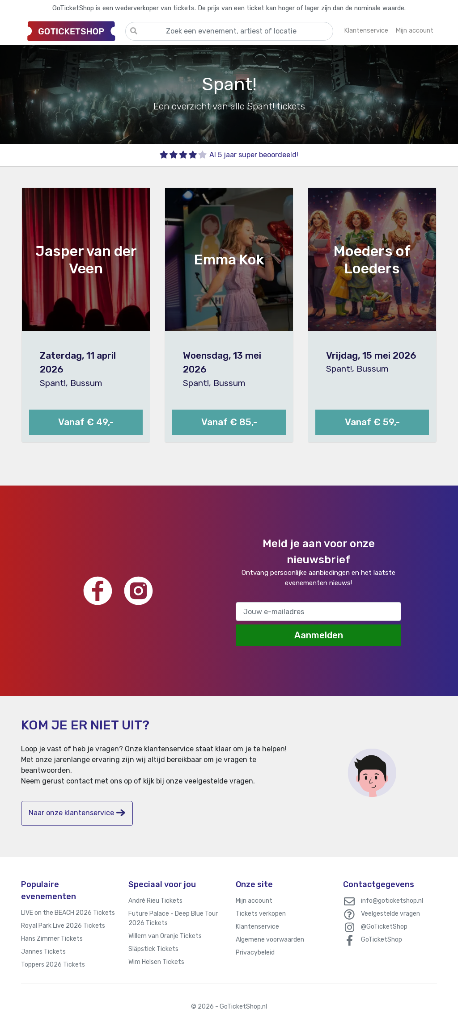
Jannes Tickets (43, 951)
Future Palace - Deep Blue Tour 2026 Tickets (173, 918)
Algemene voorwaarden (270, 939)
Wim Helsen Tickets (156, 962)
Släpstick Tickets (153, 949)
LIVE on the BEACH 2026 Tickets (68, 913)
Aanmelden (318, 635)
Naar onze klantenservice (77, 812)
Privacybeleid (255, 952)
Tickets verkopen (261, 913)
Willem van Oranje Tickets (165, 936)
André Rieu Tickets (155, 901)
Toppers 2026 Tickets (53, 964)
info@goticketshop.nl (392, 901)
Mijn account (254, 901)
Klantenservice (257, 926)
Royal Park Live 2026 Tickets (63, 926)
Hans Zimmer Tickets (52, 938)
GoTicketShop (381, 939)
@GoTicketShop (384, 926)
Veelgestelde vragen (390, 913)
